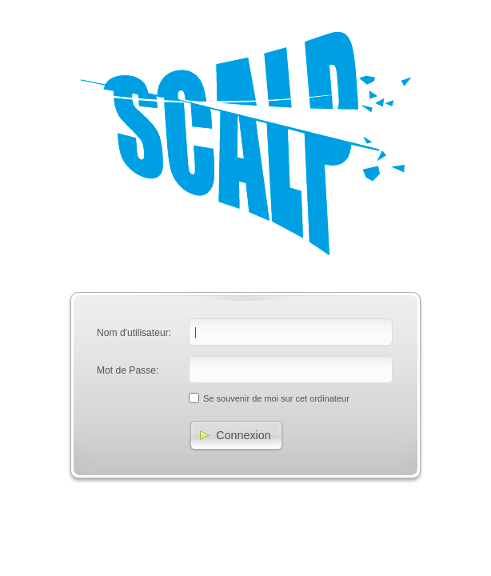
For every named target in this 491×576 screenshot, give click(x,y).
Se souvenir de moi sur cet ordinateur (276, 398)
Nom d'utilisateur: (134, 332)
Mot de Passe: (127, 370)
